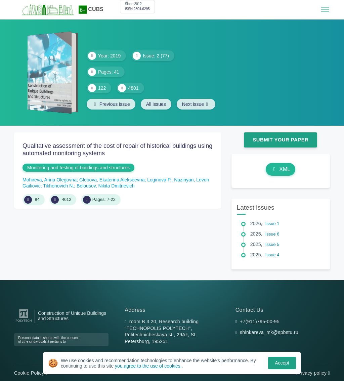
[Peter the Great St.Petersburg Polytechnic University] (23, 322)
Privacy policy (313, 373)
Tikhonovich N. (58, 185)
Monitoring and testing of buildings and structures (78, 167)
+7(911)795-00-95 (260, 321)
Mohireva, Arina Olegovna (50, 179)
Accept (282, 363)
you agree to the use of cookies (148, 366)
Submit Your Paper (280, 139)
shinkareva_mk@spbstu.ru (269, 332)
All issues (156, 104)
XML (280, 169)
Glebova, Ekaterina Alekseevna (112, 179)
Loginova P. (159, 179)
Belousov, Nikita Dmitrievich (105, 185)
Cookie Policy (30, 373)
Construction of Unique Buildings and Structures (72, 315)
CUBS (95, 9)
